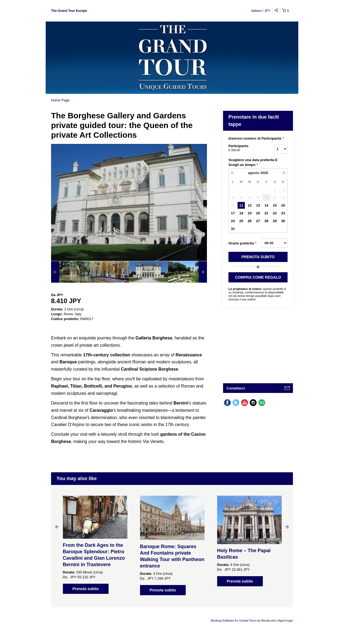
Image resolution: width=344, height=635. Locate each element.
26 (250, 221)
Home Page (60, 100)
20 (258, 213)
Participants (244, 148)
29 (275, 221)
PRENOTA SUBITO (257, 257)
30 (283, 221)
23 (283, 213)
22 (275, 213)
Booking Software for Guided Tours (234, 620)
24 (233, 221)
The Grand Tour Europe (69, 11)
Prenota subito (85, 589)
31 (233, 229)
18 (241, 213)
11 (241, 205)
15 (275, 205)
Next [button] (287, 526)
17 (233, 213)
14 (266, 205)
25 (241, 221)
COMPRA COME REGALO (258, 277)
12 (250, 205)
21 (266, 213)
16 (283, 205)
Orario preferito (242, 243)
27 (258, 221)
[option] (70, 272)
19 (250, 213)
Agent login (285, 620)
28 (266, 221)
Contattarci (236, 388)
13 (258, 205)
